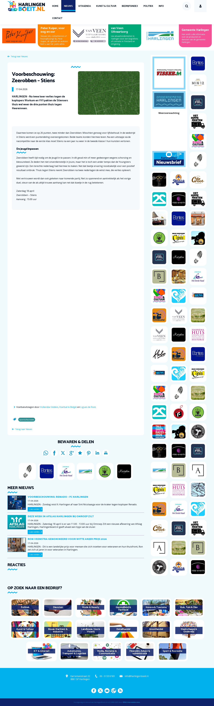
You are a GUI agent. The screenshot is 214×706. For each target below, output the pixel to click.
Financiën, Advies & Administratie (139, 652)
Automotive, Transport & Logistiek (74, 652)
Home (55, 6)
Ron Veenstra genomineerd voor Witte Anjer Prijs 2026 (67, 539)
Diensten (58, 607)
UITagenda (84, 6)
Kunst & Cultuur (106, 6)
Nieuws (68, 6)
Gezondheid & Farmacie (123, 608)
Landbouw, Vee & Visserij (90, 630)
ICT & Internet (41, 651)
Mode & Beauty (90, 607)
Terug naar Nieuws (19, 56)
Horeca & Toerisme (156, 607)
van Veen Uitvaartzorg (119, 30)
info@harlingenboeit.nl (137, 676)
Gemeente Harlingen (195, 30)
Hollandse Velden (49, 407)
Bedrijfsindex (130, 6)
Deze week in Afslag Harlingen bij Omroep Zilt (61, 516)
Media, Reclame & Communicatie (107, 652)
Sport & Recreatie (172, 651)
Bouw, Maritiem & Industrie (57, 630)
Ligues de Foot (88, 407)
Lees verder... (34, 509)
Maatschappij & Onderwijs (189, 630)
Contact (57, 18)
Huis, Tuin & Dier (189, 607)
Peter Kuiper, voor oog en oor (53, 30)
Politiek (148, 6)
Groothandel (156, 629)
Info (161, 6)
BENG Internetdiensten (131, 702)
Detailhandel (123, 629)
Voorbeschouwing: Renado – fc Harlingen (58, 497)
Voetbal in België (68, 407)
